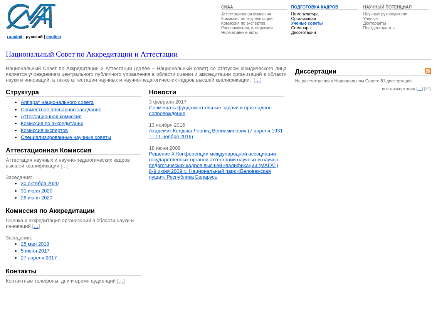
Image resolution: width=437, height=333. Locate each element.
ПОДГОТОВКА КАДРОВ (314, 7)
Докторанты (374, 23)
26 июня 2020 (36, 198)
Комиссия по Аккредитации (50, 210)
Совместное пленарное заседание (61, 109)
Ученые (370, 18)
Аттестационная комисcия (51, 116)
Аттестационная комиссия (246, 14)
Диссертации (303, 32)
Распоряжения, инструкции (247, 27)
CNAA (227, 7)
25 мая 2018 (35, 244)
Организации (303, 18)
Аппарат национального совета (57, 102)
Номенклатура (305, 14)
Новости (162, 92)
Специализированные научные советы (66, 137)
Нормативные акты (239, 32)
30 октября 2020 (40, 183)
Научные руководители (385, 14)
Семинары (301, 27)
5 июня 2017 (35, 251)
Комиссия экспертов (44, 130)
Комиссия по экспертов (243, 23)
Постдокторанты (378, 27)
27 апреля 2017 (39, 258)
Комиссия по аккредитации (246, 18)
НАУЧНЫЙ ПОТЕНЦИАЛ (387, 7)
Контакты (21, 271)
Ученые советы (307, 23)
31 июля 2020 (36, 191)
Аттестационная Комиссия (49, 150)
